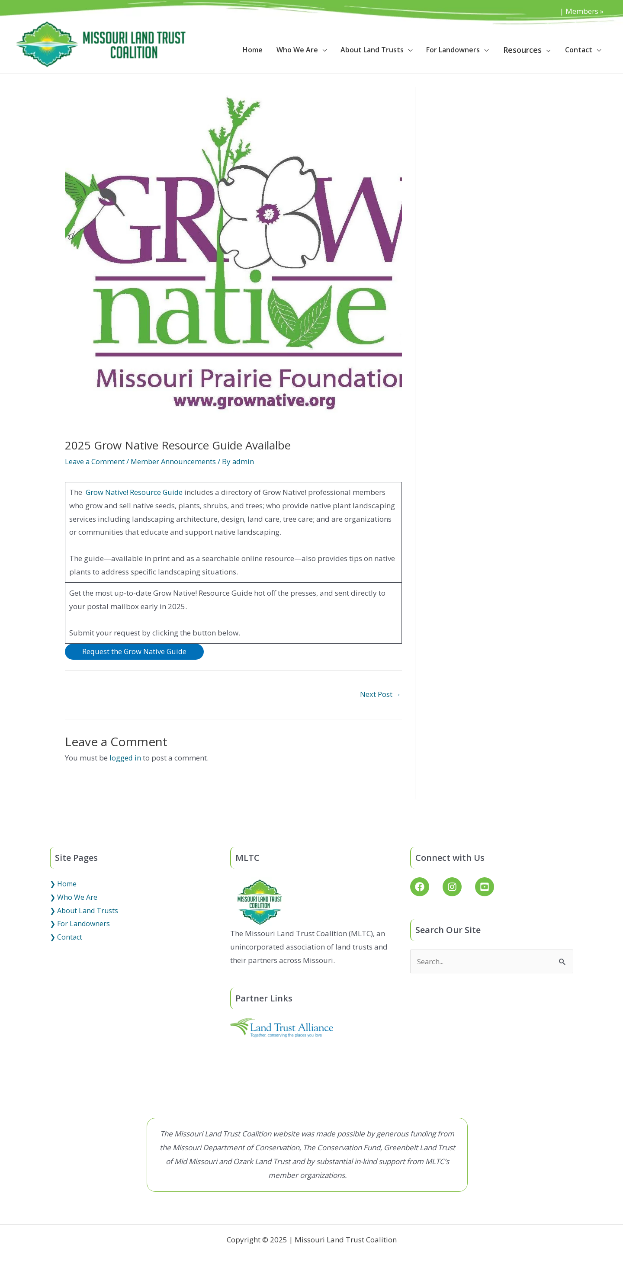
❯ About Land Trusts (84, 911)
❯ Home (63, 884)
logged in (125, 759)
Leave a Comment (95, 461)
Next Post (380, 694)
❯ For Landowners (80, 924)
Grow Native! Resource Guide (135, 492)
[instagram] (458, 887)
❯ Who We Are (73, 898)
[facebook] (425, 887)
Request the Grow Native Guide (135, 652)
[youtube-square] (486, 887)
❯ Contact (66, 937)
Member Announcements (175, 461)
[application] (322, 50)
